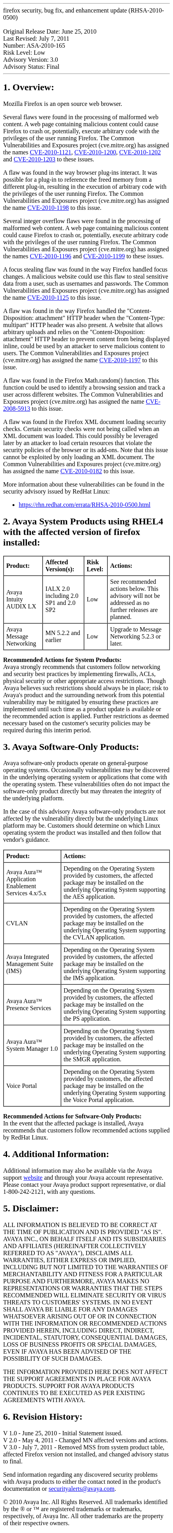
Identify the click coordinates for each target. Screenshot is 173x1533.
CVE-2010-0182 (81, 471)
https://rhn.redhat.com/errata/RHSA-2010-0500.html (84, 504)
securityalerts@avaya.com (81, 1488)
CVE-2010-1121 (50, 152)
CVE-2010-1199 (104, 256)
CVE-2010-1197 (120, 360)
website (33, 1177)
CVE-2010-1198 (48, 207)
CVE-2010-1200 (95, 152)
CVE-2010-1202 (140, 152)
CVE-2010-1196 (50, 256)
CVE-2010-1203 (34, 159)
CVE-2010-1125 (48, 297)
